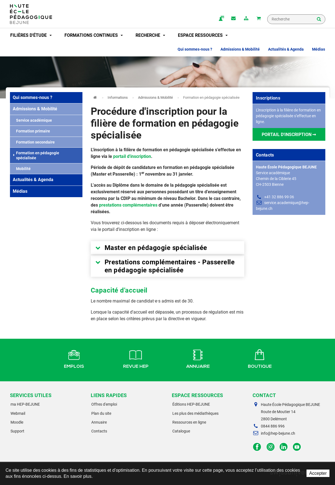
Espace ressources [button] (203, 35)
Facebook (257, 447)
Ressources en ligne (189, 422)
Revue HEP (136, 358)
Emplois (74, 358)
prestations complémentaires (128, 205)
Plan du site (101, 413)
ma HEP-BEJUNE (25, 404)
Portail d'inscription (286, 134)
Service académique (32, 120)
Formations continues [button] (93, 35)
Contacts (99, 431)
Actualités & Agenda (33, 179)
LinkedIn (283, 447)
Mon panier (258, 19)
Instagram (270, 447)
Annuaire (198, 358)
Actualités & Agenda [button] (286, 49)
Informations (118, 97)
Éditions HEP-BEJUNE (191, 404)
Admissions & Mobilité (35, 108)
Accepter (318, 473)
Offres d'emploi (104, 404)
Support (17, 431)
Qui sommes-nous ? (32, 97)
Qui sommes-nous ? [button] (195, 49)
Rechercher (319, 19)
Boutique (260, 358)
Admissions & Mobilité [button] (240, 49)
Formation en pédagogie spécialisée (36, 155)
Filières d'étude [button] (31, 35)
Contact (233, 19)
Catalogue (181, 431)
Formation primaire (31, 131)
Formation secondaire (34, 142)
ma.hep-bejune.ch (220, 19)
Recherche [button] (150, 35)
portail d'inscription (132, 156)
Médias (20, 191)
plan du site (246, 19)
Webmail (18, 413)
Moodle (17, 422)
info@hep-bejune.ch (278, 433)
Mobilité (22, 168)
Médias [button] (318, 49)
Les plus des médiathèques (195, 413)
